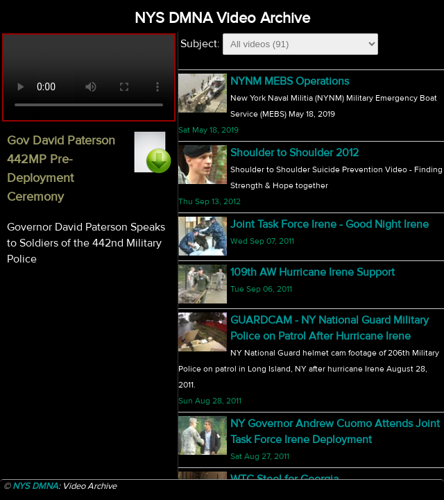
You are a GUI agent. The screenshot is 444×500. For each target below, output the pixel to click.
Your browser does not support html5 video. (89, 77)
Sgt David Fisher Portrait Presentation (320, 169)
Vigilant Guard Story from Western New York (336, 344)
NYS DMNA (35, 486)
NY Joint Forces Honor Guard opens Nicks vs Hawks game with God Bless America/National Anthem (332, 256)
